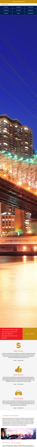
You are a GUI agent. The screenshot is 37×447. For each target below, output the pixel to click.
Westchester (30, 10)
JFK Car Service (5, 4)
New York (6, 7)
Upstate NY (6, 13)
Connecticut (18, 7)
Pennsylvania (6, 10)
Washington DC (31, 13)
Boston (18, 13)
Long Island (18, 10)
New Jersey (31, 7)
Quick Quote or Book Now (18, 1)
